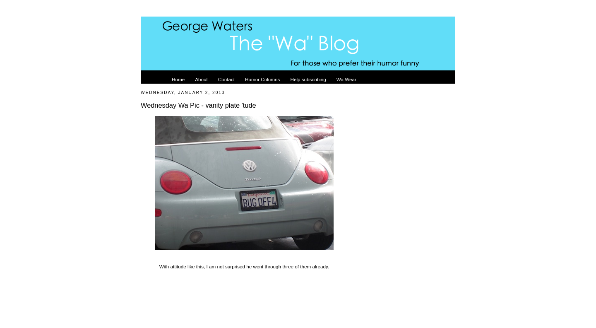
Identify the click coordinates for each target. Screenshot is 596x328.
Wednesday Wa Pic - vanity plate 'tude (198, 105)
